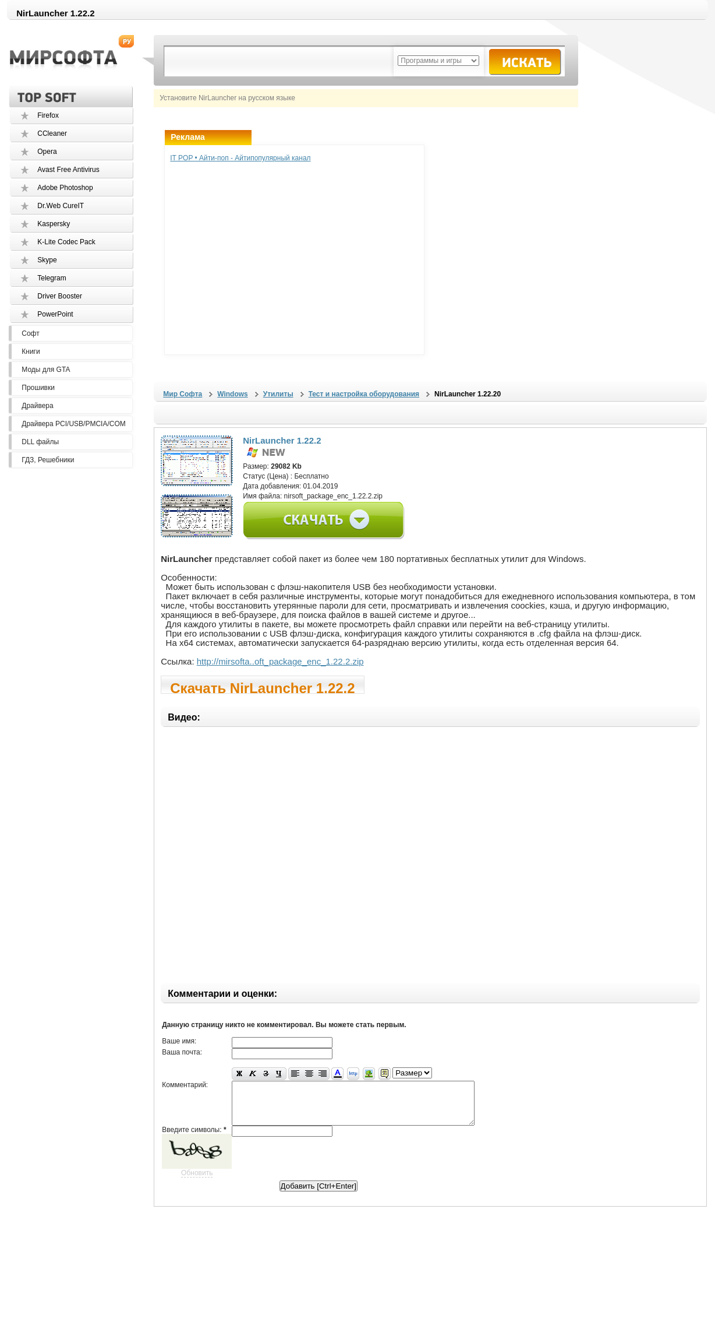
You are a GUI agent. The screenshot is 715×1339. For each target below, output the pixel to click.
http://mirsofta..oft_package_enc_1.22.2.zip (280, 661)
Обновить (197, 1182)
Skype (46, 260)
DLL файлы (40, 442)
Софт (30, 333)
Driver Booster (59, 296)
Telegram (51, 278)
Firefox (48, 115)
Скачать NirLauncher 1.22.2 (262, 687)
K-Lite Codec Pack (66, 242)
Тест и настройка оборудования (364, 394)
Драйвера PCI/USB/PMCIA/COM (73, 424)
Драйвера (37, 406)
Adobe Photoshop (65, 188)
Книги (31, 351)
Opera (46, 151)
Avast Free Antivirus (68, 170)
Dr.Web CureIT (60, 206)
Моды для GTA (46, 369)
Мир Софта (182, 394)
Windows (232, 394)
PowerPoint (55, 314)
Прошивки (38, 388)
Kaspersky (53, 224)
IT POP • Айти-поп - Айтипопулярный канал (240, 158)
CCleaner (52, 133)
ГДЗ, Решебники (48, 460)
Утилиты (278, 394)
